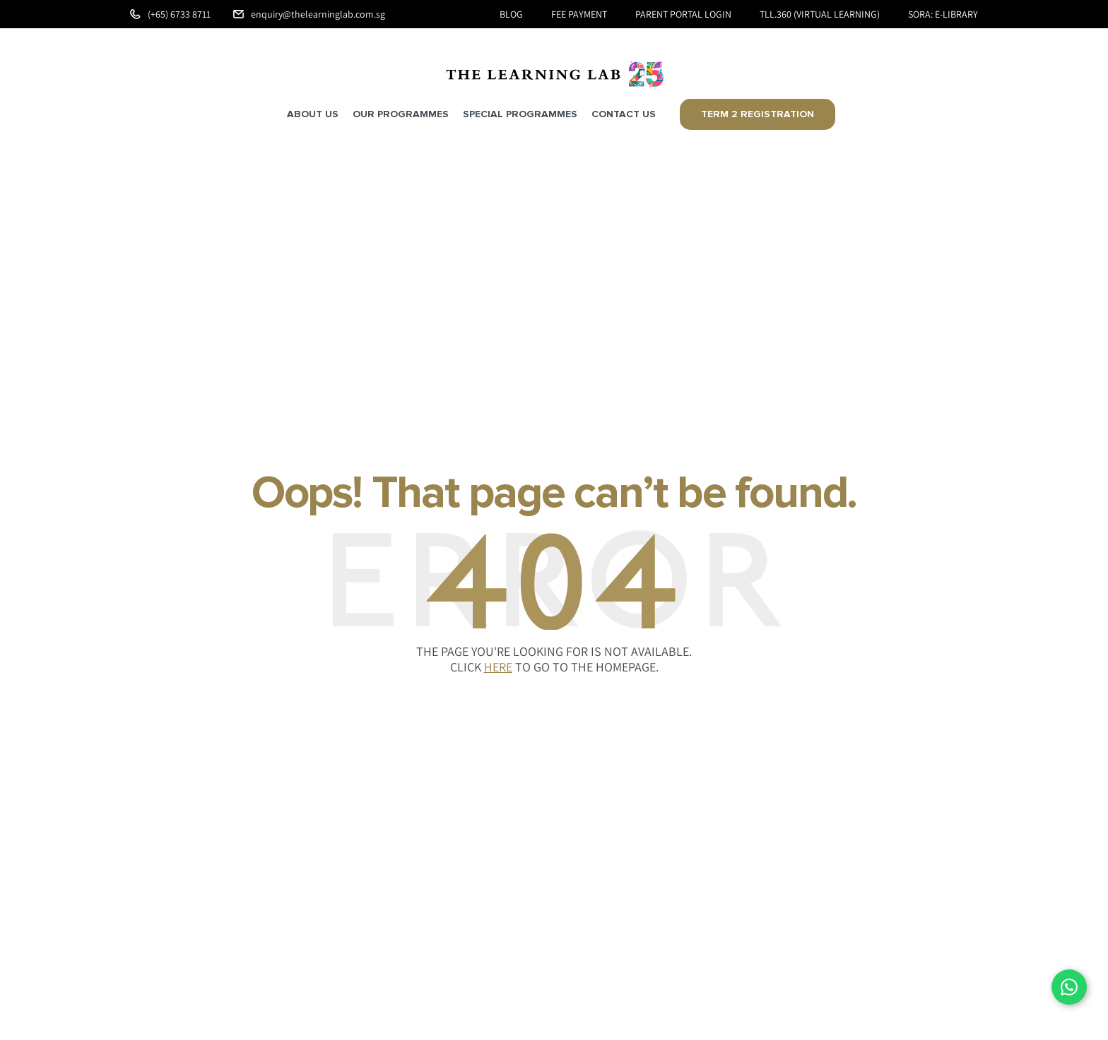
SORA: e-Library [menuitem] (943, 14)
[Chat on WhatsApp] (1069, 987)
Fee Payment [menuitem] (579, 14)
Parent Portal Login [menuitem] (683, 14)
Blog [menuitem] (511, 14)
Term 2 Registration (757, 114)
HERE (498, 667)
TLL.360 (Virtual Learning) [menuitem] (820, 14)
